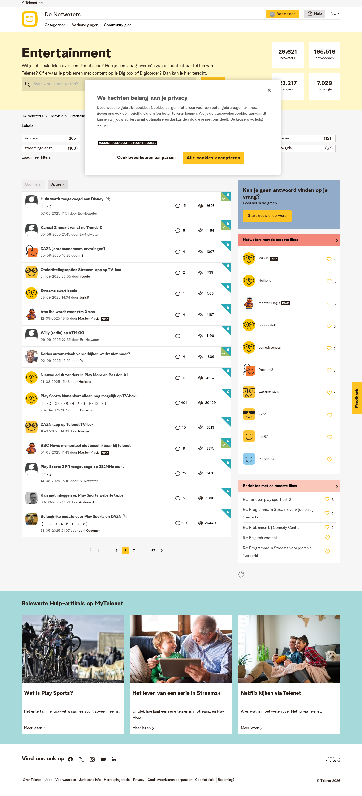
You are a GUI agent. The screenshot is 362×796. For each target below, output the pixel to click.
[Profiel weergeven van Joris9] (84, 297)
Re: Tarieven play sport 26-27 (268, 500)
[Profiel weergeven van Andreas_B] (87, 502)
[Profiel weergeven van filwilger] (83, 431)
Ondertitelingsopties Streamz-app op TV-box (81, 270)
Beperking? (226, 780)
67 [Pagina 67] (153, 551)
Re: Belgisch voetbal (260, 538)
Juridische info (90, 780)
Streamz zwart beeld (59, 291)
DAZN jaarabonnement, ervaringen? (73, 249)
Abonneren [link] (33, 185)
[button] (357, 398)
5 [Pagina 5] (116, 551)
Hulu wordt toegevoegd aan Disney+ (73, 199)
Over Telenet (32, 780)
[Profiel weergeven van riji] (81, 255)
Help (318, 14)
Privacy (138, 780)
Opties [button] (56, 185)
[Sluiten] (269, 90)
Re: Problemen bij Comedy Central (271, 528)
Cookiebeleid (205, 780)
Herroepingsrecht (117, 780)
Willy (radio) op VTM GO (62, 333)
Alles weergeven (289, 241)
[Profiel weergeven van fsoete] (85, 276)
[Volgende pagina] (160, 550)
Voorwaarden (65, 780)
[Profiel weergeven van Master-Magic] (89, 318)
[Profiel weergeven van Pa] (81, 361)
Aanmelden (285, 14)
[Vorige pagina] (92, 550)
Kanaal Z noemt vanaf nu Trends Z (71, 228)
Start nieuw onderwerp (267, 216)
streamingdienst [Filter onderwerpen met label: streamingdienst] (38, 148)
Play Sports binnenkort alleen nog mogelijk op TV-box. (89, 396)
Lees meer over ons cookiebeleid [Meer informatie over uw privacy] (127, 143)
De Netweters (63, 15)
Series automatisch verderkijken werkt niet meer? (85, 354)
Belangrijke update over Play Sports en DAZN (82, 517)
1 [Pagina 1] (98, 551)
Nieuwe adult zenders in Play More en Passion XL (85, 375)
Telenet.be (34, 3)
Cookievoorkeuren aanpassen (170, 780)
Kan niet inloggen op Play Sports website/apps (82, 496)
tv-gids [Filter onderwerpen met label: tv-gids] (286, 148)
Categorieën (55, 25)
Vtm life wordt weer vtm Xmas (68, 312)
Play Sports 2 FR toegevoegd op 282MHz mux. (82, 467)
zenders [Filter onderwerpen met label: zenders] (31, 138)
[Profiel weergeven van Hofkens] (85, 382)
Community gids (117, 25)
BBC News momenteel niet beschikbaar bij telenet (86, 446)
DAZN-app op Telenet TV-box (67, 425)
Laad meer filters (36, 158)
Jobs (48, 780)
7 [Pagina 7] (134, 551)
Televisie (57, 116)
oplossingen (324, 86)
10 (96, 403)
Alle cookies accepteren (213, 158)
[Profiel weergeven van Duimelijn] (85, 410)
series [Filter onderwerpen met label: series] (285, 138)
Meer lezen (33, 728)
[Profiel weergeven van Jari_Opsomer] (89, 530)
